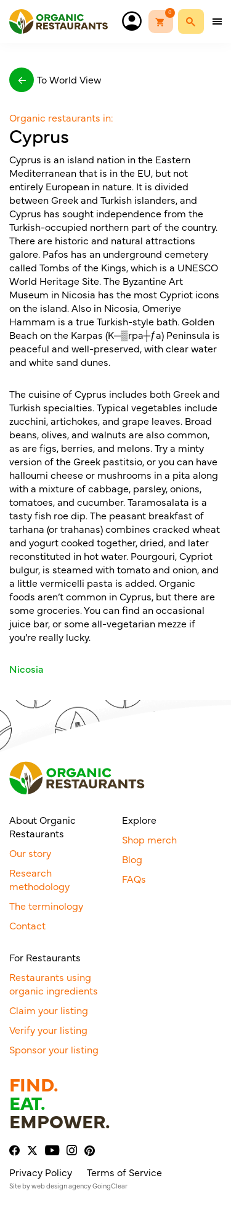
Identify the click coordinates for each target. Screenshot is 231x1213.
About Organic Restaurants (42, 826)
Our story (30, 852)
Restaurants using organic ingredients (53, 983)
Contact (27, 925)
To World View (55, 80)
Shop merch (149, 839)
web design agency (61, 1186)
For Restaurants (45, 957)
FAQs (134, 878)
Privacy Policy (40, 1172)
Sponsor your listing (54, 1049)
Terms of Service (124, 1172)
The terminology (46, 905)
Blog (132, 859)
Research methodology (39, 879)
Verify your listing (48, 1029)
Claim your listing (48, 1010)
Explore (139, 819)
